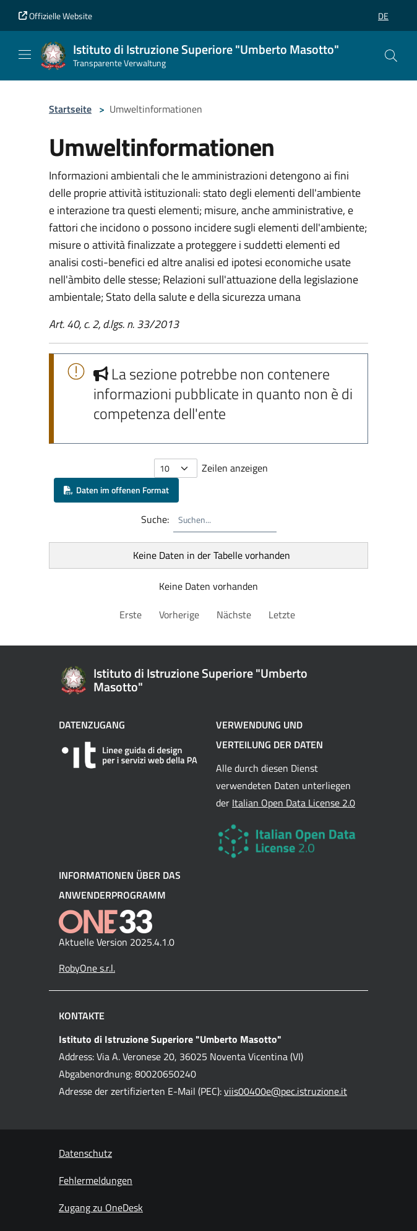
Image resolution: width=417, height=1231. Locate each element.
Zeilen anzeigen (235, 467)
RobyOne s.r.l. (87, 968)
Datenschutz (85, 1153)
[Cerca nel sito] (391, 55)
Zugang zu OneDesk (101, 1207)
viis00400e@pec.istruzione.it (285, 1091)
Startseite (70, 109)
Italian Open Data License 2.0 (293, 802)
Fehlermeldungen (95, 1180)
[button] (383, 15)
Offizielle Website (55, 15)
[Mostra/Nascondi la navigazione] (24, 54)
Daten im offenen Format (116, 489)
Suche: (155, 519)
